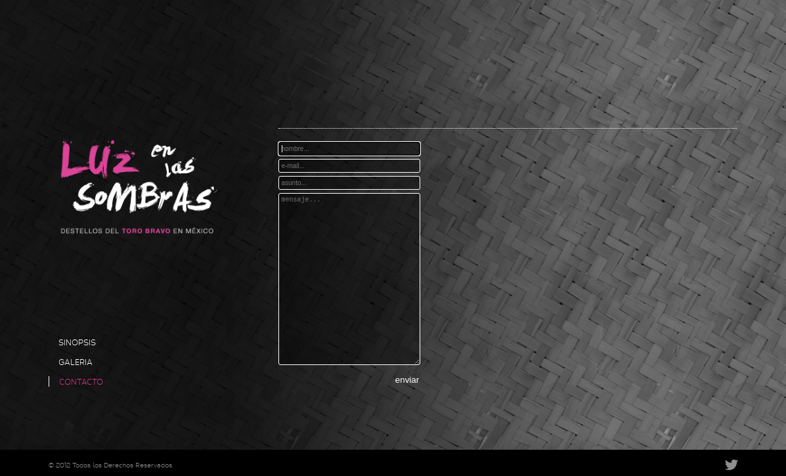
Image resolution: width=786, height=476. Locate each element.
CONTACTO (81, 381)
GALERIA (75, 362)
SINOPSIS (77, 342)
